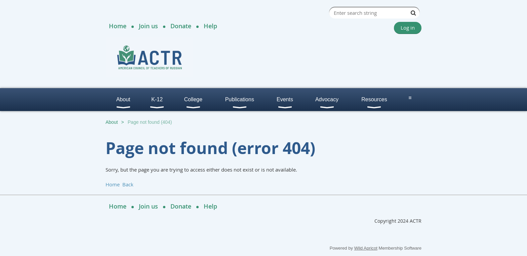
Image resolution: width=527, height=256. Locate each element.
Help (210, 26)
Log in (408, 27)
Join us (148, 26)
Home (117, 26)
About (112, 122)
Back (127, 184)
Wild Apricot (365, 248)
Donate (180, 26)
